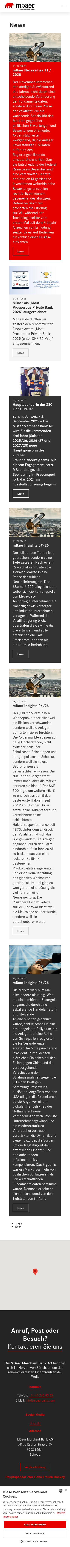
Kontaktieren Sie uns (35, 1346)
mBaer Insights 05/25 (31, 982)
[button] (35, 1541)
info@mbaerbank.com (40, 1400)
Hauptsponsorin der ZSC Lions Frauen (32, 406)
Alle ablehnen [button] (34, 1533)
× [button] (65, 1490)
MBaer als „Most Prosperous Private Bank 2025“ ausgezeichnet (33, 307)
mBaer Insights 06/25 (31, 705)
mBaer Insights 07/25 (31, 545)
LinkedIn (35, 1423)
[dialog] (35, 1516)
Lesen (20, 251)
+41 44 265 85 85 (41, 1395)
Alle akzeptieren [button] (35, 1524)
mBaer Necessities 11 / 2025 (32, 72)
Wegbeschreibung (35, 1467)
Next (18, 1226)
